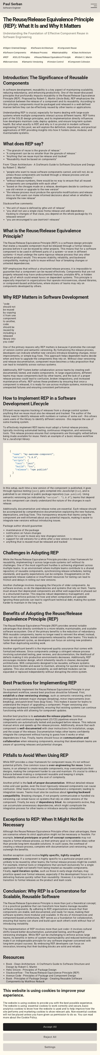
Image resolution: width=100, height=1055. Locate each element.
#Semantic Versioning (32, 62)
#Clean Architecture (81, 52)
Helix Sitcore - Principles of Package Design (31, 969)
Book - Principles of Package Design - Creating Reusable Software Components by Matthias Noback (44, 979)
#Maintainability (59, 52)
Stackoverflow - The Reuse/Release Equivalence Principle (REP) (42, 972)
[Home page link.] (12, 6)
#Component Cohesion (79, 62)
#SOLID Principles (21, 57)
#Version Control (55, 62)
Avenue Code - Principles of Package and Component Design (41, 975)
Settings (49, 1047)
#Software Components (14, 52)
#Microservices (10, 62)
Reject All (50, 1037)
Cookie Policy (29, 1017)
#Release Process (38, 52)
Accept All (50, 1026)
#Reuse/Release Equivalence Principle (52, 57)
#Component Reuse (67, 48)
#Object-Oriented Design (15, 48)
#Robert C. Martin (83, 57)
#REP (5, 57)
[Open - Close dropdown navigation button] (95, 6)
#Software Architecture (42, 48)
